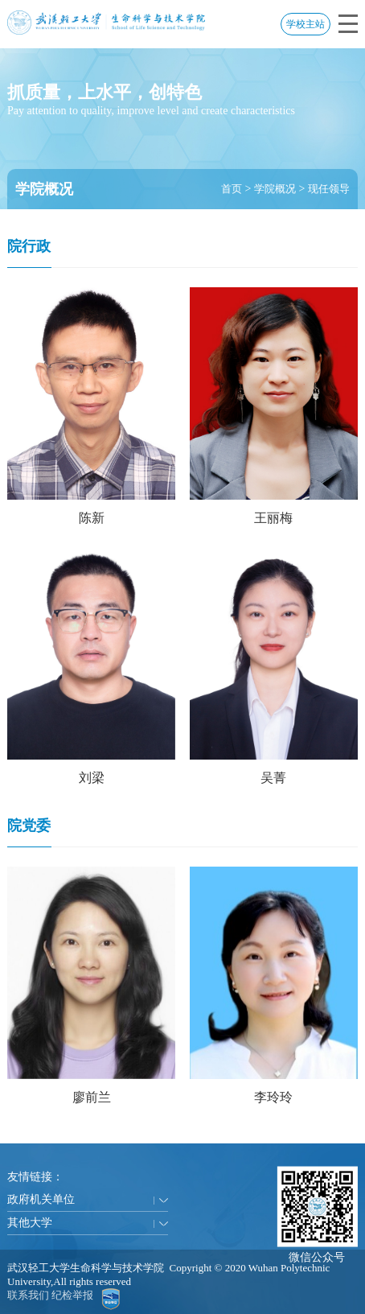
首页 (231, 189)
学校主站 (305, 24)
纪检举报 (72, 1295)
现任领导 (329, 189)
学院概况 (275, 189)
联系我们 (28, 1295)
